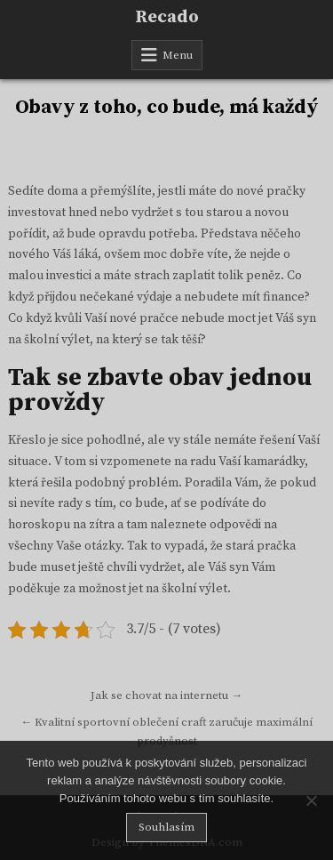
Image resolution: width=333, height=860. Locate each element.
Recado (167, 17)
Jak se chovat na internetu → (166, 695)
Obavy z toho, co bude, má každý (167, 107)
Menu (178, 55)
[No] (311, 800)
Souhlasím (166, 827)
